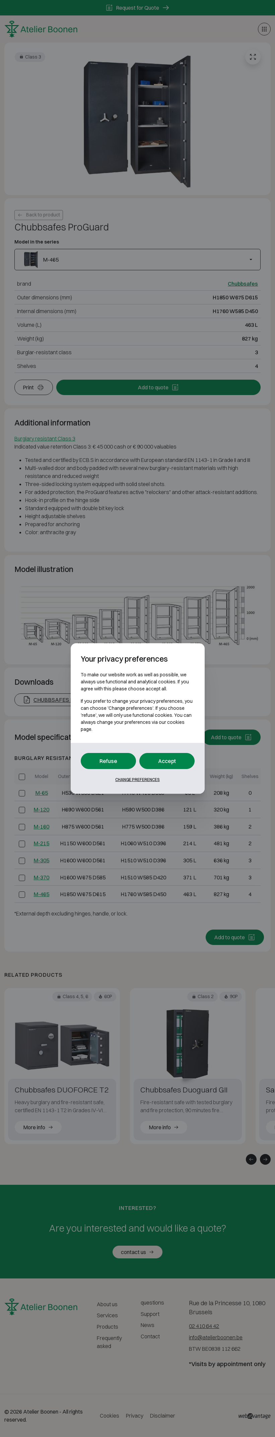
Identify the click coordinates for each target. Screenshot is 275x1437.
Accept (167, 761)
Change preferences (137, 779)
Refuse (108, 761)
